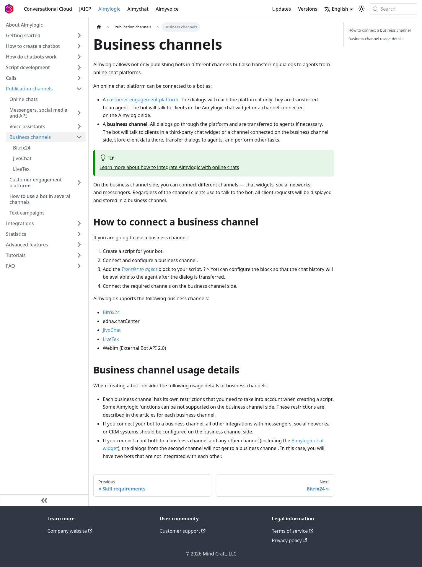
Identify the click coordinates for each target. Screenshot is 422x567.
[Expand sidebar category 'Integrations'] (79, 223)
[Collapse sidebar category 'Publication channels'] (79, 88)
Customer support (183, 531)
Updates (281, 9)
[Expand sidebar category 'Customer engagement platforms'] (79, 182)
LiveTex (111, 339)
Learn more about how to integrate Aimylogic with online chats (169, 167)
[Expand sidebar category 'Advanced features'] (79, 244)
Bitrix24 (111, 312)
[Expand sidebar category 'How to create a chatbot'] (79, 46)
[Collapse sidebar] (44, 500)
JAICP (85, 9)
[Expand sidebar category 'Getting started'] (79, 35)
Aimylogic (109, 9)
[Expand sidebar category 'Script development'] (79, 67)
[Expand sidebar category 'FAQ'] (79, 266)
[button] (44, 255)
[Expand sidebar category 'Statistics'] (79, 234)
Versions (307, 9)
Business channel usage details (376, 38)
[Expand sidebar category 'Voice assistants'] (79, 126)
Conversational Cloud (48, 9)
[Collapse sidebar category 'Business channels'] (79, 137)
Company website (70, 531)
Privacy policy (289, 540)
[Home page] (99, 27)
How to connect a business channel (379, 30)
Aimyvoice (167, 9)
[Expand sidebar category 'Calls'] (79, 78)
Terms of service (292, 531)
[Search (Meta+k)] (393, 8)
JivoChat (112, 330)
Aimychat (138, 9)
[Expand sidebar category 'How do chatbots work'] (79, 56)
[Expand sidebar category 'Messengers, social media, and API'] (79, 113)
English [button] (336, 9)
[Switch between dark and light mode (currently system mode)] (361, 9)
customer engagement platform (142, 99)
